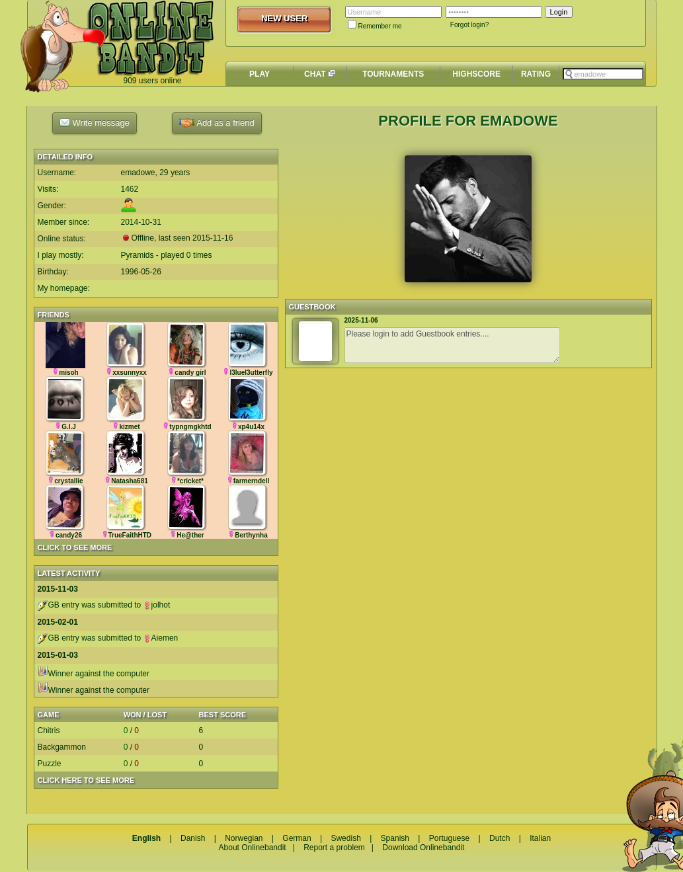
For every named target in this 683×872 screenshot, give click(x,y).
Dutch (499, 838)
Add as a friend (216, 123)
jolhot (157, 605)
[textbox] (603, 74)
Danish (193, 838)
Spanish (395, 838)
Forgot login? (469, 24)
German (296, 838)
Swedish (345, 838)
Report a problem (334, 847)
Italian (540, 838)
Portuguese (449, 838)
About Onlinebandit (252, 847)
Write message (95, 122)
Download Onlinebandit (423, 847)
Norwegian (243, 838)
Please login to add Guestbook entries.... (452, 345)
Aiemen (161, 638)
